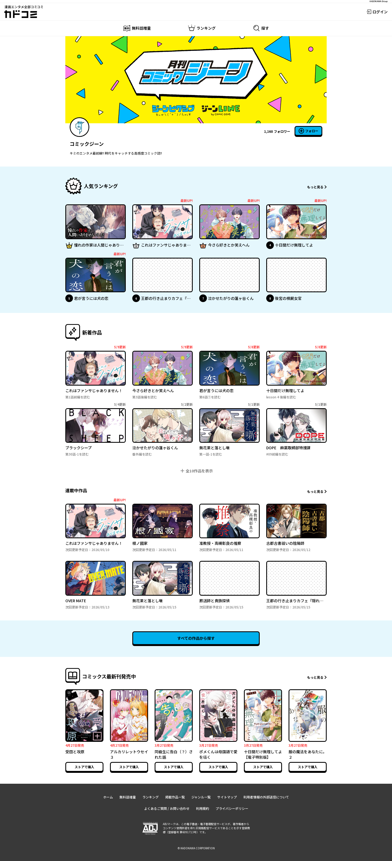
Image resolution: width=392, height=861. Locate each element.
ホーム (108, 797)
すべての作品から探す (196, 638)
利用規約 (202, 808)
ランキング (150, 797)
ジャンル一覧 (201, 797)
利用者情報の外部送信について (266, 797)
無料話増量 (128, 797)
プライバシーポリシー (232, 808)
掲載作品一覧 (175, 797)
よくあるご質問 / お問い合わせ (166, 808)
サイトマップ (227, 797)
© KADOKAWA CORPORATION (196, 848)
